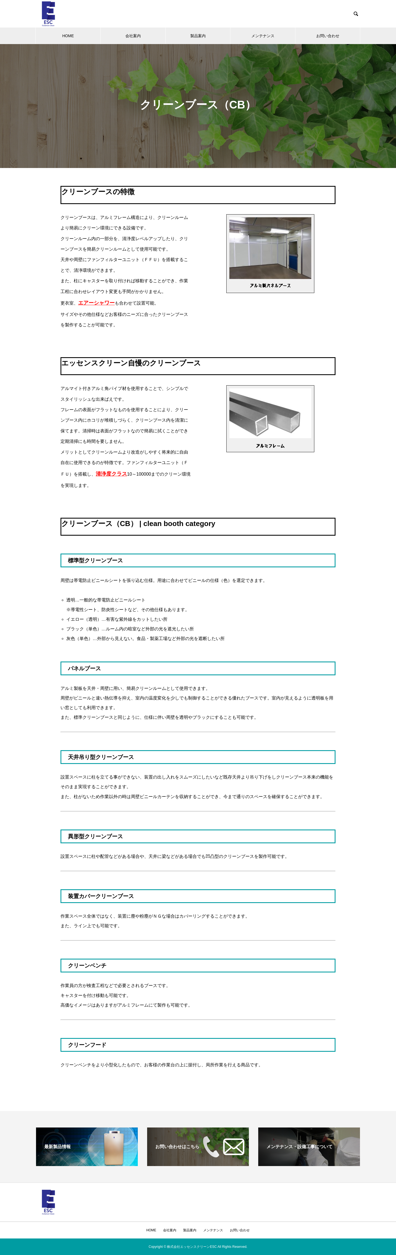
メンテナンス (262, 36)
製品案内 (198, 36)
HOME (68, 36)
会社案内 (133, 36)
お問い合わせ (327, 36)
